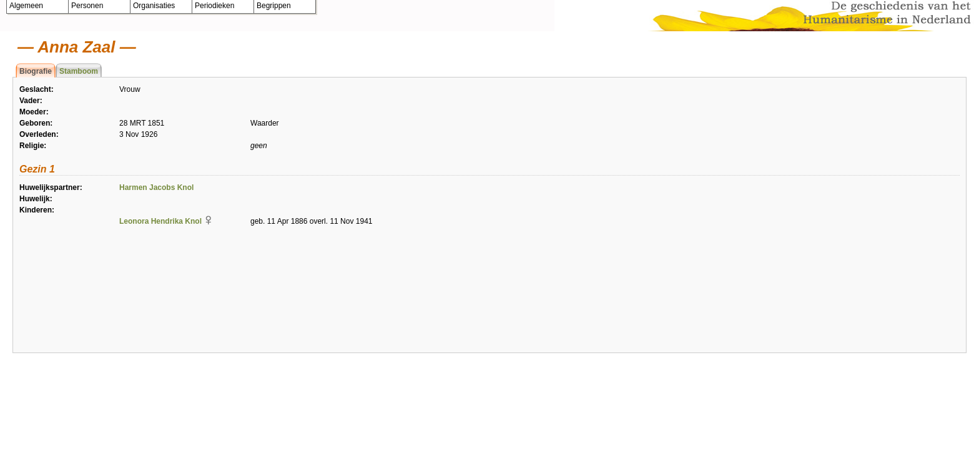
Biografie (35, 71)
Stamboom (78, 71)
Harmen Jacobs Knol (156, 187)
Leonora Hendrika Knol (160, 221)
